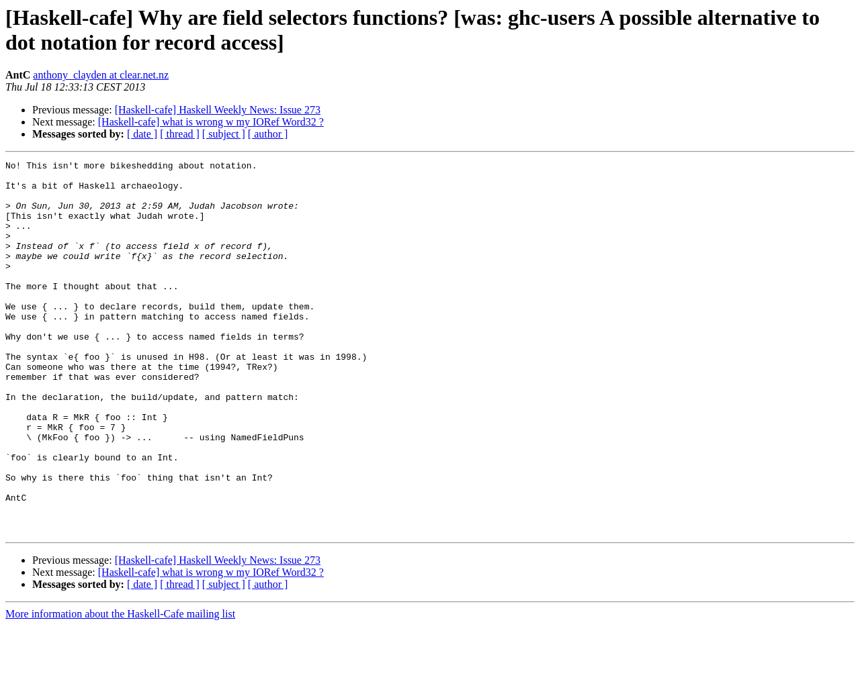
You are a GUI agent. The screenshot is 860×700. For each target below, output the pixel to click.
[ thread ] (180, 134)
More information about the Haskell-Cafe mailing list (120, 688)
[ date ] (142, 134)
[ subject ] (223, 134)
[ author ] (268, 134)
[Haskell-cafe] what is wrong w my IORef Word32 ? (211, 122)
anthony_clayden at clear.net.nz (101, 75)
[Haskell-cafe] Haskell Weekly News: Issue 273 (217, 109)
